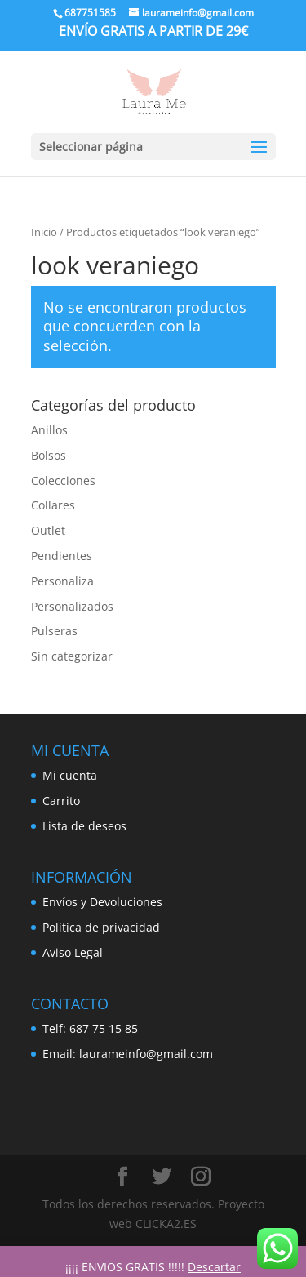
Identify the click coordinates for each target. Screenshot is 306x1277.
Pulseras (54, 630)
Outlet (48, 530)
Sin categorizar (72, 656)
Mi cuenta (69, 775)
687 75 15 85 (103, 1028)
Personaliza (62, 581)
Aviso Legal (72, 952)
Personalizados (72, 606)
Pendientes (61, 555)
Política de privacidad (101, 927)
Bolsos (48, 455)
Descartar (214, 1267)
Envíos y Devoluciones (102, 902)
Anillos (49, 430)
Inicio (44, 232)
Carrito (61, 800)
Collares (53, 505)
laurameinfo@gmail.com (146, 1053)
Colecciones (63, 480)
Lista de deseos (84, 826)
